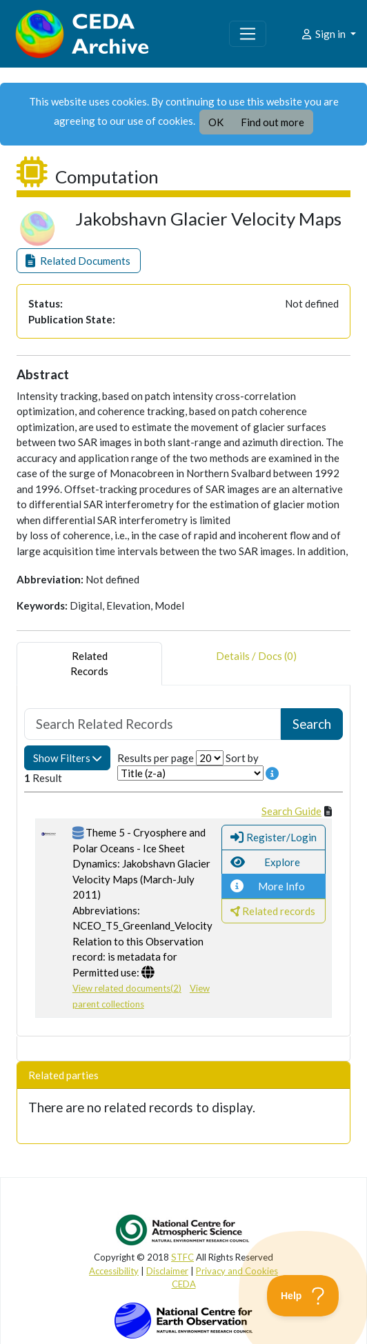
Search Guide (291, 811)
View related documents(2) (126, 988)
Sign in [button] (324, 34)
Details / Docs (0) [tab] (256, 664)
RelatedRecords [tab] (89, 664)
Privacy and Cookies (237, 1270)
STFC (182, 1257)
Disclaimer (167, 1270)
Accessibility (114, 1270)
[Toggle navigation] (247, 34)
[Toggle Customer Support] (303, 1295)
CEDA (184, 1284)
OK (216, 122)
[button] (79, 261)
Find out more (272, 122)
